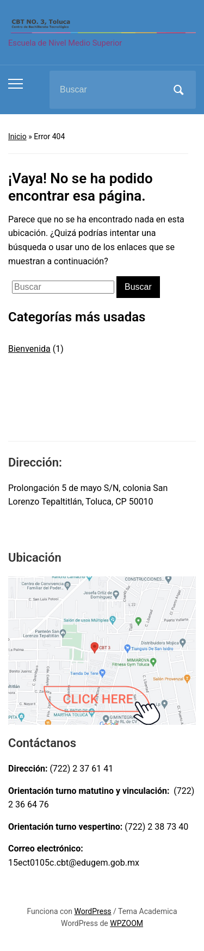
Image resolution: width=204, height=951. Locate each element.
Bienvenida (29, 349)
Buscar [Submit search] (178, 90)
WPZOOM (126, 923)
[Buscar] (108, 89)
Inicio (17, 136)
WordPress (93, 911)
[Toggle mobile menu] (15, 83)
